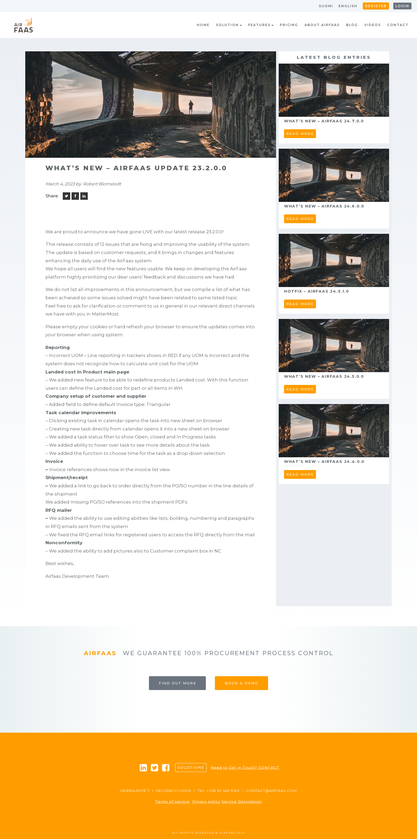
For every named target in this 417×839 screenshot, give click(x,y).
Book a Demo (241, 683)
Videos (372, 25)
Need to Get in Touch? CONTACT (245, 767)
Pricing (289, 25)
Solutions (191, 767)
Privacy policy (206, 801)
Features (260, 25)
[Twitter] (66, 196)
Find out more (177, 683)
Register (376, 6)
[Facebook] (75, 196)
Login (402, 6)
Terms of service (172, 801)
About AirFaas (322, 25)
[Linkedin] (84, 196)
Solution (229, 25)
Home (203, 25)
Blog (352, 25)
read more (300, 133)
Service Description (242, 801)
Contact (397, 25)
